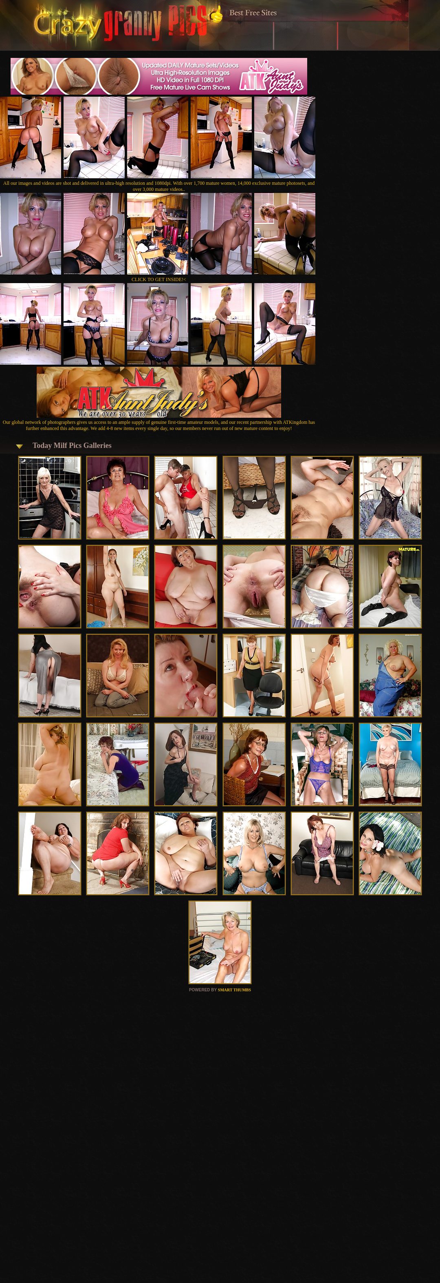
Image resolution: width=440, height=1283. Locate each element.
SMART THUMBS (234, 990)
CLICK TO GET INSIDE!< (159, 279)
